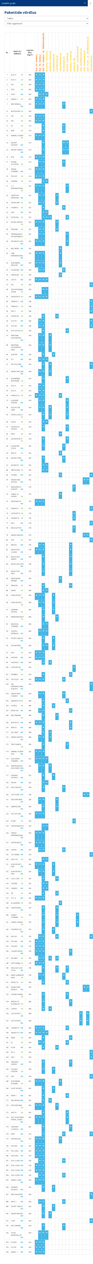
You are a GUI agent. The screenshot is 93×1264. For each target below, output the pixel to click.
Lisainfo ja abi (44, 3)
